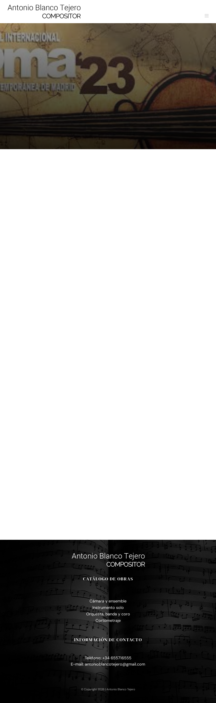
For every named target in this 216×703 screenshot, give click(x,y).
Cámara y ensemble (108, 601)
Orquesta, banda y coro (108, 614)
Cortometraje (108, 620)
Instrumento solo (108, 607)
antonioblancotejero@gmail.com (115, 664)
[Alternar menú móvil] (207, 15)
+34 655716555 (116, 658)
